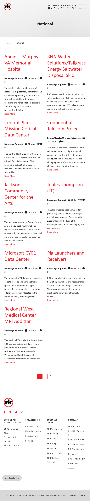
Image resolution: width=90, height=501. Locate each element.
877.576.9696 (62, 8)
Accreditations (76, 444)
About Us (73, 463)
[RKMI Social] (4, 412)
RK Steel (51, 438)
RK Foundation (76, 449)
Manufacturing (33, 431)
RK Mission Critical (52, 460)
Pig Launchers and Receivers (65, 255)
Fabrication (31, 436)
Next (50, 376)
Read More (9, 113)
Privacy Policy (77, 495)
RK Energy (52, 443)
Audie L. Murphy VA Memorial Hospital (21, 62)
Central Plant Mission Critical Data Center (20, 128)
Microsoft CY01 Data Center (20, 255)
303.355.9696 (11, 445)
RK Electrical (54, 453)
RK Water (52, 448)
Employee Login (76, 458)
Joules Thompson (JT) (65, 187)
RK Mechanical (55, 429)
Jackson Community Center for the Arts (18, 193)
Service (29, 440)
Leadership (74, 426)
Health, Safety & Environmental (76, 435)
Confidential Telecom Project (63, 125)
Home (7, 42)
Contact (72, 468)
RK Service (52, 433)
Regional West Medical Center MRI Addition (20, 314)
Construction (32, 426)
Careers (72, 454)
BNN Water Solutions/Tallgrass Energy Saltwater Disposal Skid (66, 65)
